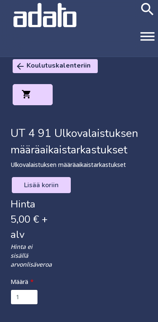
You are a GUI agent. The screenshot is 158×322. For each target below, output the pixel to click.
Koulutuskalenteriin (53, 66)
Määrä (19, 282)
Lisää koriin (41, 185)
